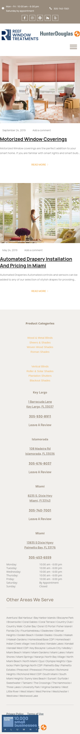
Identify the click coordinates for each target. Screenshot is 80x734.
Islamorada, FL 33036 (40, 454)
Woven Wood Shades (40, 347)
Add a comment (42, 130)
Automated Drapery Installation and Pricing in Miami (36, 262)
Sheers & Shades (40, 342)
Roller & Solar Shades (40, 371)
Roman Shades (40, 351)
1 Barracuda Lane (40, 402)
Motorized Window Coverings (33, 139)
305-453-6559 (40, 557)
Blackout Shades (40, 380)
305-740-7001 (40, 510)
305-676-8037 (40, 463)
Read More (40, 164)
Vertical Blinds (40, 366)
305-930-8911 (40, 416)
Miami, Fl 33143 (39, 501)
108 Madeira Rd (40, 449)
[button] (16, 714)
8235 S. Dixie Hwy (40, 496)
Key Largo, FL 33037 (40, 407)
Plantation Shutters (40, 375)
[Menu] (73, 47)
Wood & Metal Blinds (40, 337)
